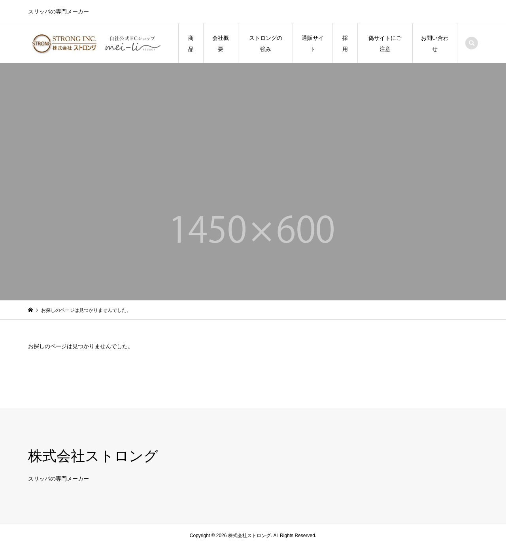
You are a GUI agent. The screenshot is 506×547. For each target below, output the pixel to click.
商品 (191, 43)
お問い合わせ (435, 43)
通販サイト (313, 43)
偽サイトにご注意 (385, 43)
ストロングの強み (265, 43)
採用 (345, 43)
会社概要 (220, 43)
